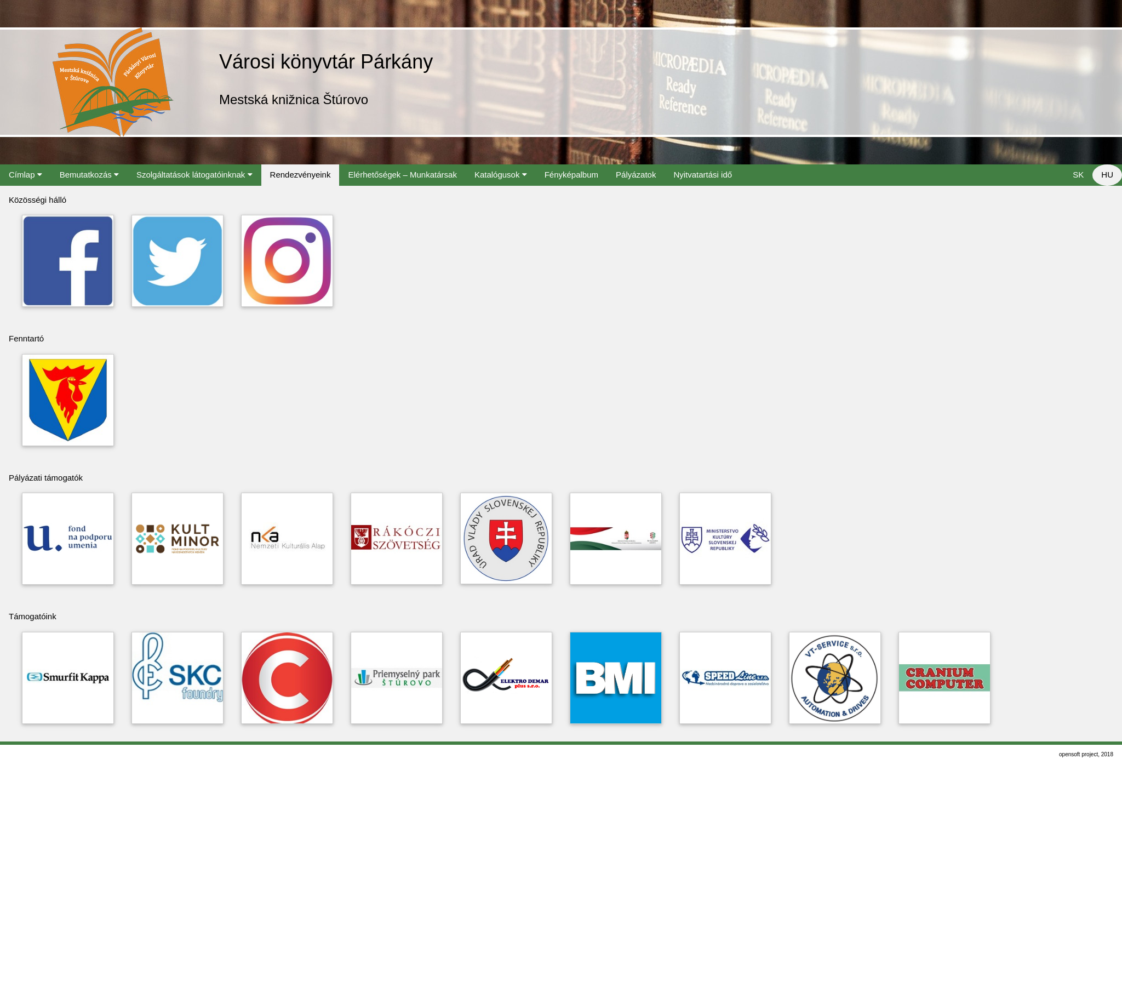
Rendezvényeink (300, 174)
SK (1078, 174)
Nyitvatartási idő (702, 174)
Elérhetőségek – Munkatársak (402, 174)
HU (1107, 174)
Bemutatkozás (89, 174)
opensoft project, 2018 (1086, 754)
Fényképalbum (571, 174)
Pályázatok (636, 174)
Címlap (25, 174)
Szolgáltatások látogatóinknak (194, 174)
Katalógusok (500, 174)
